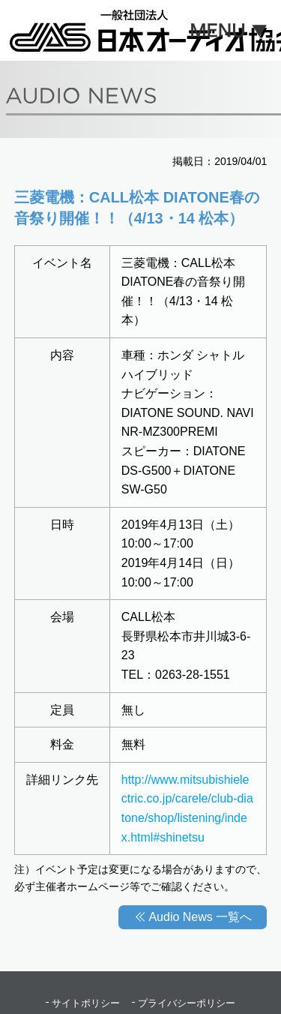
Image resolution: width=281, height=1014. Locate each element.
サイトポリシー (86, 1003)
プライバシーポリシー (186, 1003)
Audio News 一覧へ (200, 916)
